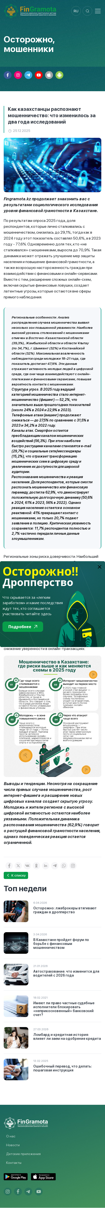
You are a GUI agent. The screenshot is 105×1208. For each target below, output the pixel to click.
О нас (10, 1136)
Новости (13, 1145)
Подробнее (22, 626)
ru (75, 11)
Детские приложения (23, 1154)
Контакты (13, 1163)
